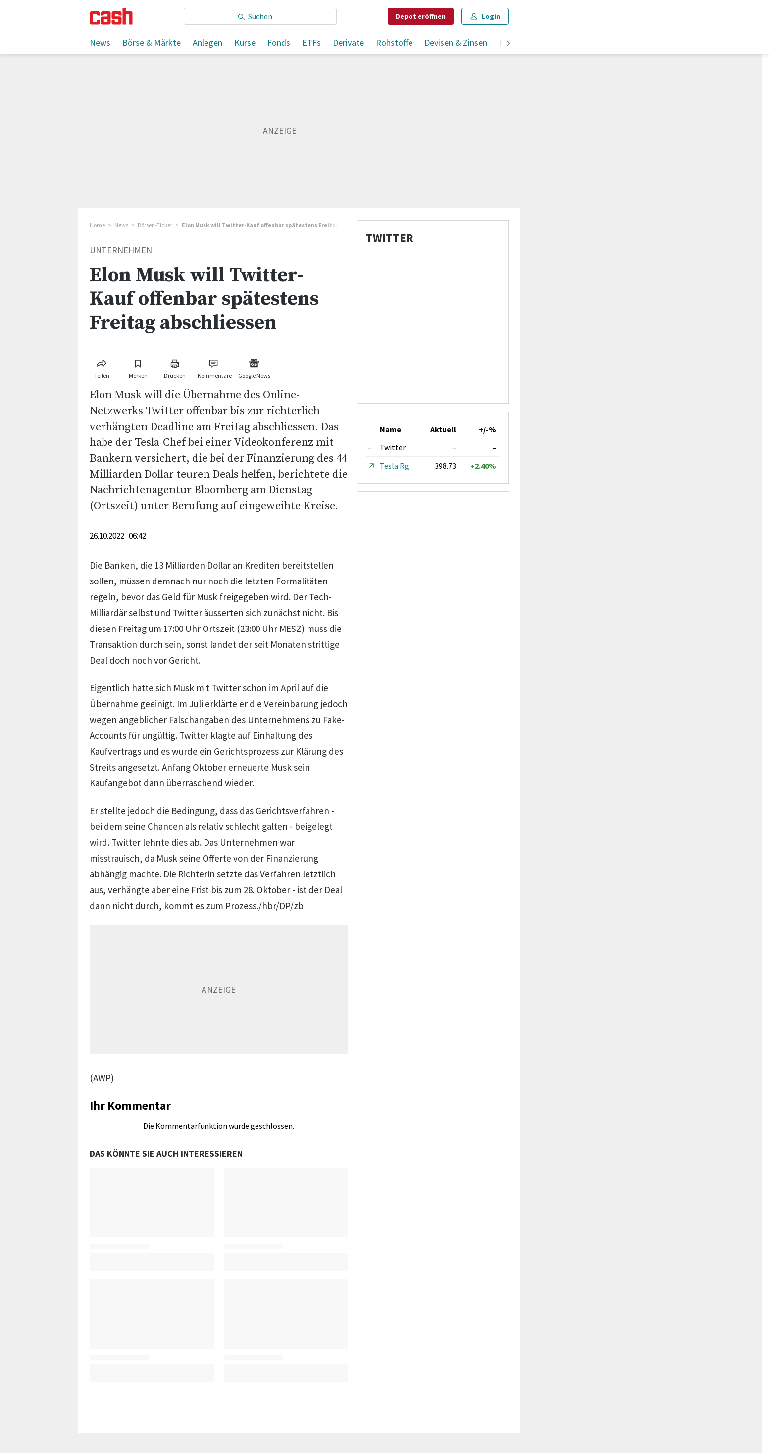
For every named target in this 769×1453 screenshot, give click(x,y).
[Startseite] (111, 16)
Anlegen (207, 42)
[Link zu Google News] (254, 367)
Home (97, 225)
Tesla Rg (394, 466)
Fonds (278, 42)
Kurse (245, 42)
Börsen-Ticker (155, 225)
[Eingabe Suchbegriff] (260, 16)
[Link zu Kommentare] (214, 367)
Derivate (348, 42)
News (100, 42)
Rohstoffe (394, 42)
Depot (421, 16)
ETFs (311, 42)
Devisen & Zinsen (455, 42)
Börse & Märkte (151, 42)
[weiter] (508, 44)
